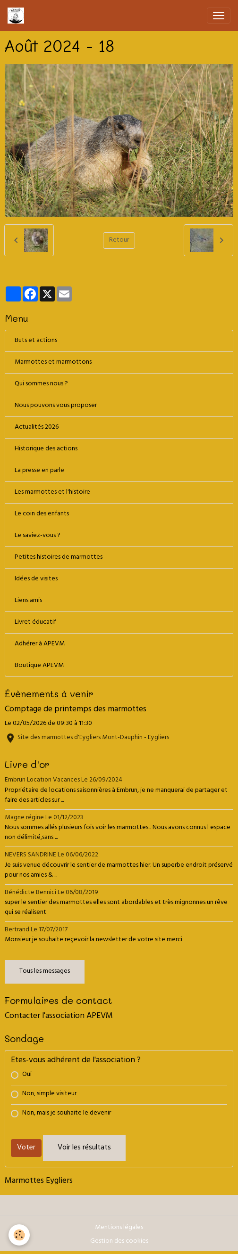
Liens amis (28, 600)
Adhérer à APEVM (40, 644)
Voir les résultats (84, 1148)
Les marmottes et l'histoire (52, 492)
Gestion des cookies (119, 1241)
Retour (119, 240)
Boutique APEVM (39, 666)
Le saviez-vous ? (37, 535)
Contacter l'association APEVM (59, 1017)
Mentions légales (119, 1227)
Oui (27, 1075)
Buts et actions (36, 340)
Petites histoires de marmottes (58, 557)
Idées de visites (36, 579)
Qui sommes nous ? (41, 384)
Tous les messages (44, 971)
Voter (26, 1148)
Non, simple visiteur (49, 1094)
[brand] (18, 16)
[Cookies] (19, 1235)
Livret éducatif (35, 622)
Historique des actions (46, 449)
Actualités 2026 (37, 427)
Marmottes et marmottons (53, 362)
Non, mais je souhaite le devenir (66, 1113)
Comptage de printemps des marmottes (75, 710)
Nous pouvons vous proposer (56, 405)
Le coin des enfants (42, 514)
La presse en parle (39, 470)
